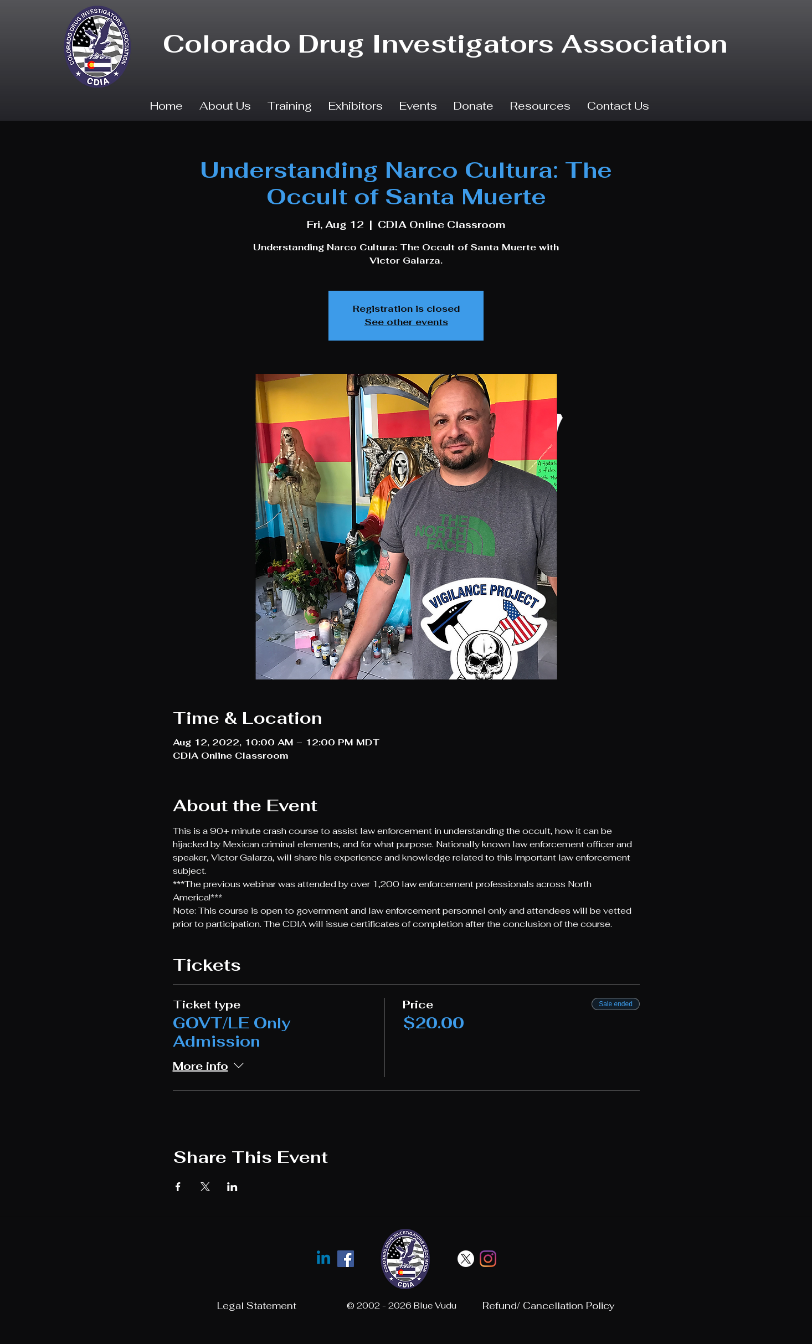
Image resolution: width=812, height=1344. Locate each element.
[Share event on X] (205, 1186)
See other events (406, 322)
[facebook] (345, 1258)
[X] (466, 1258)
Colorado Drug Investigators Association (445, 43)
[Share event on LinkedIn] (232, 1186)
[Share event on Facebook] (178, 1186)
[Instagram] (488, 1258)
